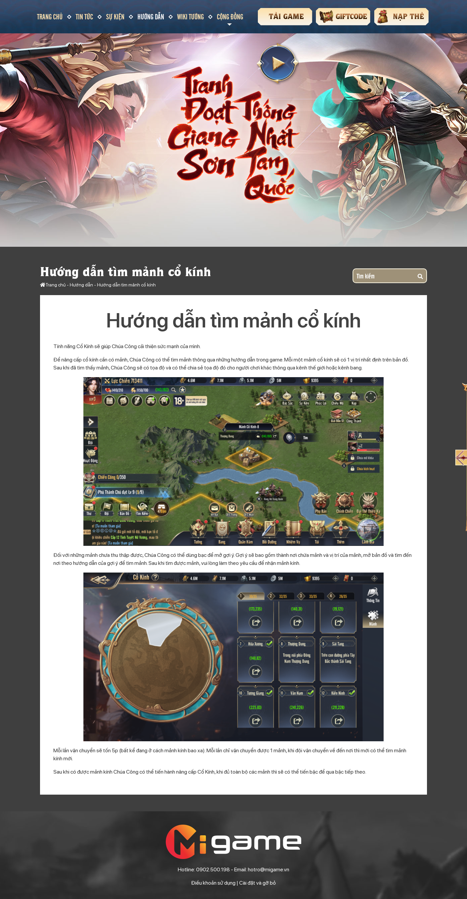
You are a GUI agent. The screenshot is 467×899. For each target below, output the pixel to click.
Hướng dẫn (150, 16)
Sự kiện (115, 16)
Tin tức (84, 16)
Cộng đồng (230, 16)
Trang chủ (50, 16)
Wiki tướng (190, 16)
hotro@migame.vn (268, 869)
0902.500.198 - (215, 869)
